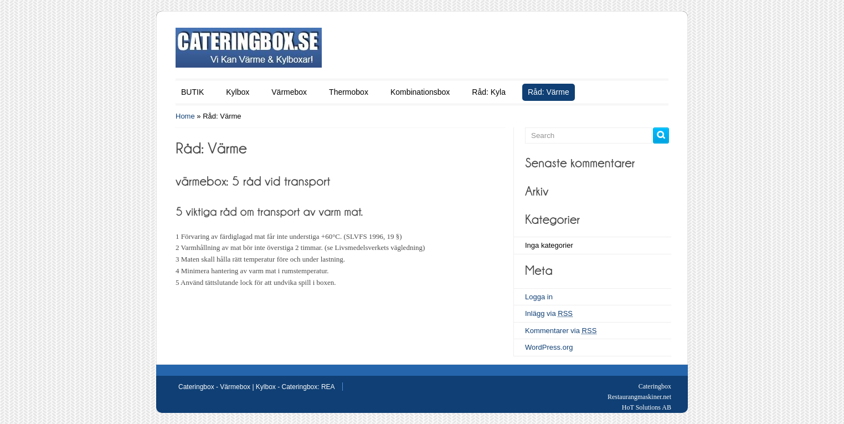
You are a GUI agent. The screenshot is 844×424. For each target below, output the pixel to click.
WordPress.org (549, 347)
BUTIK (192, 92)
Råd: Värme (548, 92)
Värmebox (289, 92)
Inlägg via (549, 313)
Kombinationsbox (420, 92)
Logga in (539, 297)
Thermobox (348, 92)
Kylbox (237, 92)
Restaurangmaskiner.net (639, 397)
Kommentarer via (560, 330)
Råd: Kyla (489, 92)
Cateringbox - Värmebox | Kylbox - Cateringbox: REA (256, 387)
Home (185, 116)
